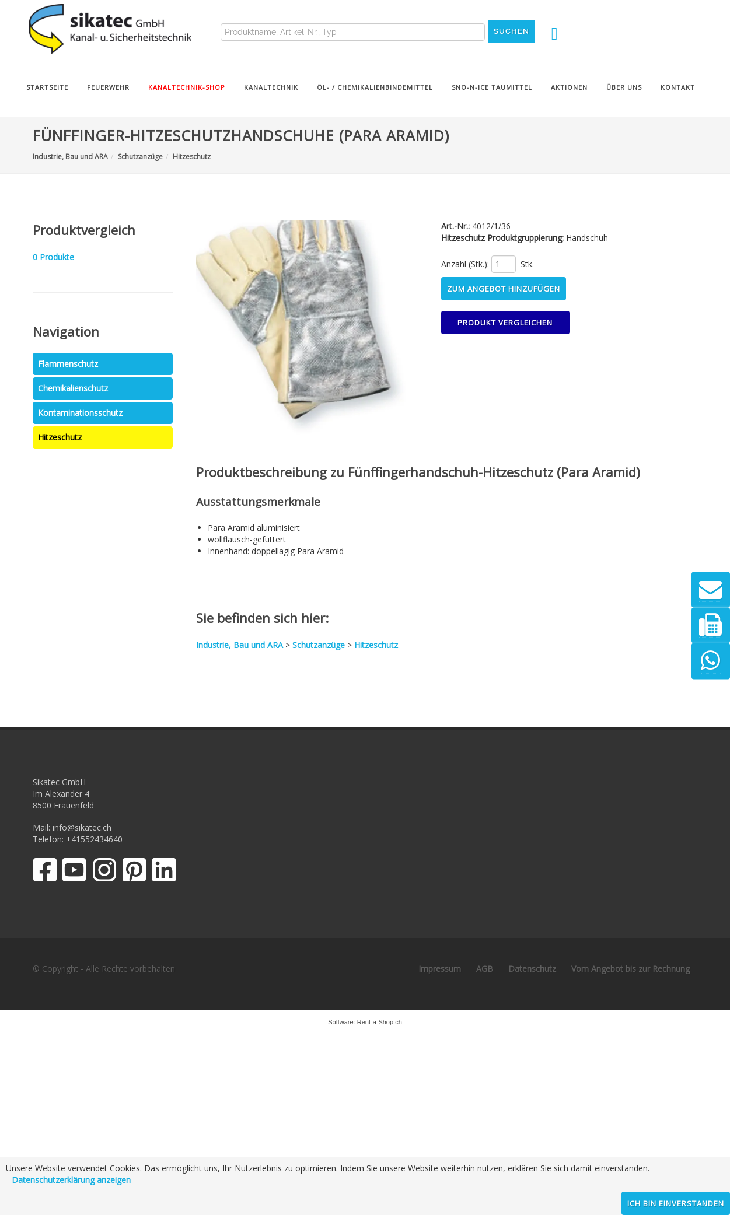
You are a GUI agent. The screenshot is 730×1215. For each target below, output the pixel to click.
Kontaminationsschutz (80, 412)
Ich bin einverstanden (675, 1203)
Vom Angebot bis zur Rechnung (630, 968)
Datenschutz (532, 968)
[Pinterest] (134, 872)
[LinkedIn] (164, 872)
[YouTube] (74, 872)
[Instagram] (104, 872)
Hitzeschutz (60, 437)
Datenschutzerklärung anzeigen (71, 1179)
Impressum (439, 968)
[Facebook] (45, 872)
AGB (484, 968)
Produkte (53, 256)
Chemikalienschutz (73, 388)
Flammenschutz (68, 363)
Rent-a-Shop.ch (379, 1021)
